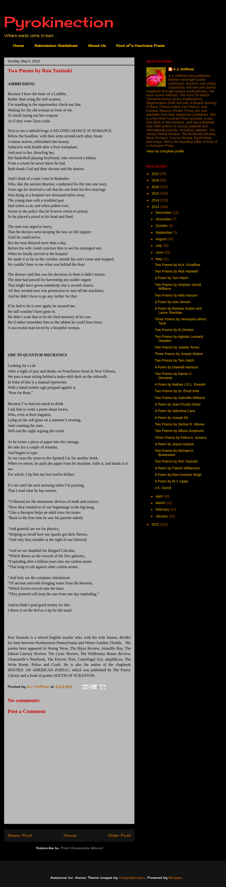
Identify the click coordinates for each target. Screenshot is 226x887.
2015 (156, 193)
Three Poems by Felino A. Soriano (181, 437)
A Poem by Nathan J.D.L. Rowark (180, 384)
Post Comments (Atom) (82, 848)
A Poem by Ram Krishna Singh (178, 475)
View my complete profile (165, 151)
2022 (156, 174)
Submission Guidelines (56, 45)
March (161, 503)
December (164, 213)
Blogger (175, 877)
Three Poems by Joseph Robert (179, 354)
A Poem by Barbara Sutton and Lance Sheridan (178, 311)
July (159, 246)
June (160, 252)
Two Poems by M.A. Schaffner (177, 265)
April (159, 496)
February (163, 509)
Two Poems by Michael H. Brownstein (174, 453)
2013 (156, 207)
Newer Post (20, 835)
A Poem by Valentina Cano (175, 411)
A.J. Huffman (183, 69)
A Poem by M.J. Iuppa (171, 481)
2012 (156, 524)
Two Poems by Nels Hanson (176, 295)
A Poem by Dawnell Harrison (176, 367)
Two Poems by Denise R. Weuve (179, 424)
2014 (156, 200)
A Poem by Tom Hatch (171, 278)
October (162, 226)
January (162, 516)
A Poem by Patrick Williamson (177, 468)
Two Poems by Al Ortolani (174, 330)
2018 (156, 180)
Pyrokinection (59, 22)
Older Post (119, 835)
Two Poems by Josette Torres (177, 347)
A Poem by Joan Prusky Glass (177, 404)
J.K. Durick (163, 488)
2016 (156, 187)
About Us (97, 45)
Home (18, 45)
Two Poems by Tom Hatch (174, 360)
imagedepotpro (132, 877)
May (159, 259)
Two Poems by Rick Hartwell (176, 271)
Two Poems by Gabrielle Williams (180, 398)
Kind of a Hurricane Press (140, 45)
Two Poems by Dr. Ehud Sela (177, 391)
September (164, 232)
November (164, 219)
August (161, 239)
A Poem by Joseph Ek (171, 418)
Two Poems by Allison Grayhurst (179, 431)
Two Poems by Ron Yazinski (176, 461)
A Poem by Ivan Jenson (173, 302)
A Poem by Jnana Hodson (174, 444)
